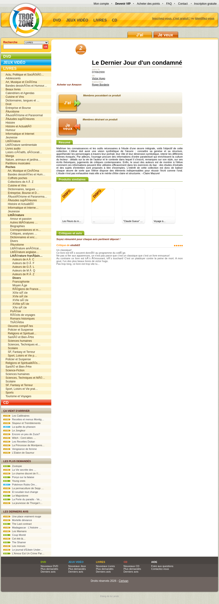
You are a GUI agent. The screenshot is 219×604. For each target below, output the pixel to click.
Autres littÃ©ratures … (22, 222)
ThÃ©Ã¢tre (15, 322)
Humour (10, 130)
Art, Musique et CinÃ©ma (21, 82)
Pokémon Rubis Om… (20, 484)
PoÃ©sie (13, 311)
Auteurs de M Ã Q (20, 270)
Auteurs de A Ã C (20, 259)
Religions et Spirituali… (21, 333)
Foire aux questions (162, 566)
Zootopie (12, 466)
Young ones (14, 480)
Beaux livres (13, 89)
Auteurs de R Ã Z (20, 274)
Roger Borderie (100, 84)
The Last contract (17, 523)
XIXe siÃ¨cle (16, 292)
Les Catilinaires (16, 415)
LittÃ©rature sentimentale (21, 144)
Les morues (14, 546)
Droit (8, 104)
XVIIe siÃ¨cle (17, 300)
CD (114, 20)
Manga (10, 156)
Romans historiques (20, 318)
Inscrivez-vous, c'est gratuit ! (171, 18)
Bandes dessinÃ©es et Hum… (25, 174)
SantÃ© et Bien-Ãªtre (20, 337)
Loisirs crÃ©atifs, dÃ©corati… (24, 152)
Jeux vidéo (77, 20)
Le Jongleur (14, 430)
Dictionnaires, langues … (22, 189)
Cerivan (123, 581)
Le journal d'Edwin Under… (23, 549)
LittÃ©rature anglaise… (22, 252)
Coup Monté (14, 535)
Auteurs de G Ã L (20, 266)
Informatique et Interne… (22, 207)
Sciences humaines (19, 340)
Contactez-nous (160, 568)
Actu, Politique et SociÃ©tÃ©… (25, 74)
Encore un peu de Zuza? (21, 434)
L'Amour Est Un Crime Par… (23, 553)
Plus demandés (49, 568)
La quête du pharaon (19, 426)
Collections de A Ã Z (19, 181)
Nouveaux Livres (105, 566)
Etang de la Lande (109, 596)
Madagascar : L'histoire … (22, 527)
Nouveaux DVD (49, 566)
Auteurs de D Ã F (20, 263)
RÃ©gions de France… (23, 289)
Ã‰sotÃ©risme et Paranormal (24, 115)
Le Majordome (15, 495)
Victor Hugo (98, 78)
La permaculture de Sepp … (23, 488)
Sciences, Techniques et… (23, 344)
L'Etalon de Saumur (18, 452)
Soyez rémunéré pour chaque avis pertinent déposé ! (88, 239)
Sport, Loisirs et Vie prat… (22, 388)
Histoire (10, 122)
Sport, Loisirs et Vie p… (21, 355)
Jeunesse (11, 137)
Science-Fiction (15, 370)
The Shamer (14, 542)
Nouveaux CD (131, 566)
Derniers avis (48, 571)
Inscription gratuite (205, 3)
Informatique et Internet (20, 133)
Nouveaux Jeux (77, 566)
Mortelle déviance (17, 520)
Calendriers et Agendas (20, 93)
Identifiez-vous (204, 18)
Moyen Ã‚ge (16, 285)
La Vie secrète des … (19, 469)
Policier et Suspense (19, 329)
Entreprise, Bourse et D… (23, 193)
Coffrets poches (16, 178)
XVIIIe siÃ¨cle (17, 303)
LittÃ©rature (13, 141)
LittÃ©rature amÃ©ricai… (23, 248)
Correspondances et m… (23, 230)
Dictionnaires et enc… (21, 237)
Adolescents (13, 78)
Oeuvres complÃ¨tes (19, 326)
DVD (57, 20)
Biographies (15, 226)
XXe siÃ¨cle (16, 307)
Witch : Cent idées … (19, 437)
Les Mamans (15, 531)
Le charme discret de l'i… (22, 473)
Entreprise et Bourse (18, 108)
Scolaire (12, 348)
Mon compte (101, 3)
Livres (100, 20)
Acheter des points (148, 3)
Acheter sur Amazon (71, 66)
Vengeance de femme (20, 449)
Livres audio (13, 148)
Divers (12, 241)
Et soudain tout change (20, 492)
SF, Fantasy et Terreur (20, 352)
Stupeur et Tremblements (22, 423)
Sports (10, 392)
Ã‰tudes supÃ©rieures (20, 119)
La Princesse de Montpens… (24, 445)
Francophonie (17, 281)
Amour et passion (19, 218)
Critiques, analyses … (21, 233)
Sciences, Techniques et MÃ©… (25, 377)
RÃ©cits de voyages (20, 315)
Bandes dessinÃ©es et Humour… (26, 85)
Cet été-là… (14, 538)
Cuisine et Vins (15, 96)
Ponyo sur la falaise (18, 477)
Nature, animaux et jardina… (23, 159)
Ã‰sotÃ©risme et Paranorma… (26, 196)
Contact (183, 3)
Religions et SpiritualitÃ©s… (23, 363)
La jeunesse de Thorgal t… (23, 503)
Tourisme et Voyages (18, 396)
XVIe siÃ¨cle (16, 296)
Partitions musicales (18, 163)
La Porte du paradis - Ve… (22, 499)
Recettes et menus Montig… (23, 419)
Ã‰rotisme (12, 111)
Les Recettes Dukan (19, 441)
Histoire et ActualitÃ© (19, 126)
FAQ (169, 3)
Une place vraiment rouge (22, 516)
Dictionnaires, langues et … (23, 100)
